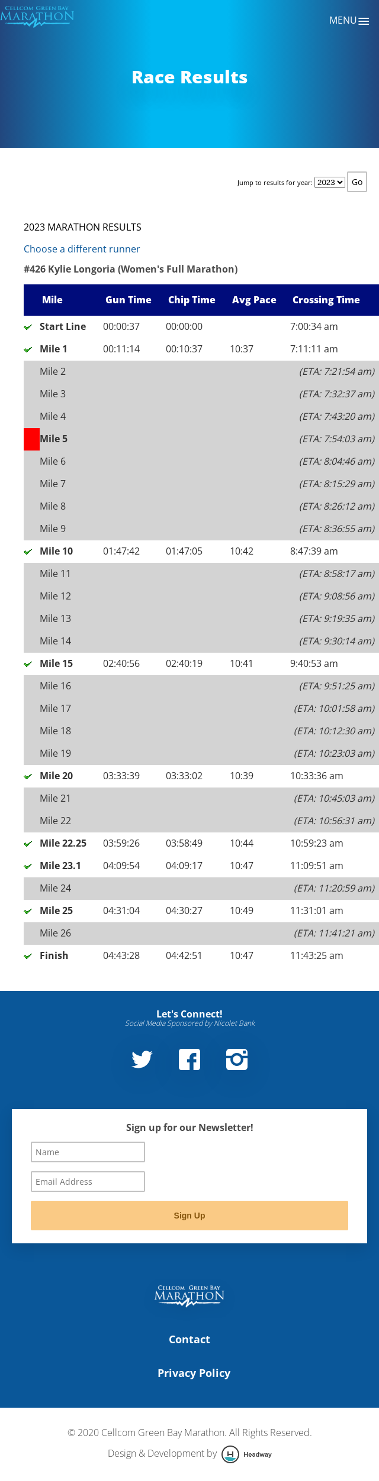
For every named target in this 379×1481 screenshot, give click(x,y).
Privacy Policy (194, 1373)
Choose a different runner (82, 248)
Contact (189, 1339)
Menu (349, 21)
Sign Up (189, 1215)
